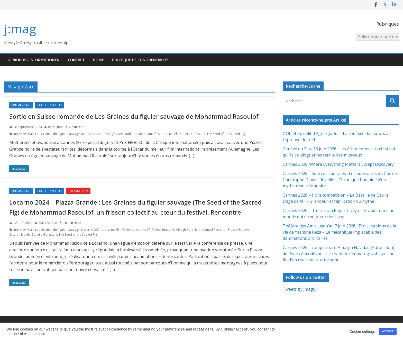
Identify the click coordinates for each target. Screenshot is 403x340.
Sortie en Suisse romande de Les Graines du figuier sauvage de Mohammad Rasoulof (133, 116)
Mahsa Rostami (92, 134)
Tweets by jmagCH (301, 289)
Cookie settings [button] (362, 331)
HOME (98, 59)
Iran (31, 134)
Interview (19, 134)
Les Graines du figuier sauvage (57, 134)
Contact (76, 59)
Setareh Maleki (167, 134)
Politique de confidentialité (140, 59)
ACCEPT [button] (387, 331)
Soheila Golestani (192, 134)
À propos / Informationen (34, 59)
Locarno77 (142, 229)
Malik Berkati (48, 222)
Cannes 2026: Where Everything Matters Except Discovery (338, 164)
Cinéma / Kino (21, 105)
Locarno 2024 (78, 191)
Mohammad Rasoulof (140, 134)
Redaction (55, 127)
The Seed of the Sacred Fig (226, 134)
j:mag (20, 28)
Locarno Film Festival (118, 229)
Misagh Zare (114, 134)
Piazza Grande (238, 229)
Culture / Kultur (49, 105)
